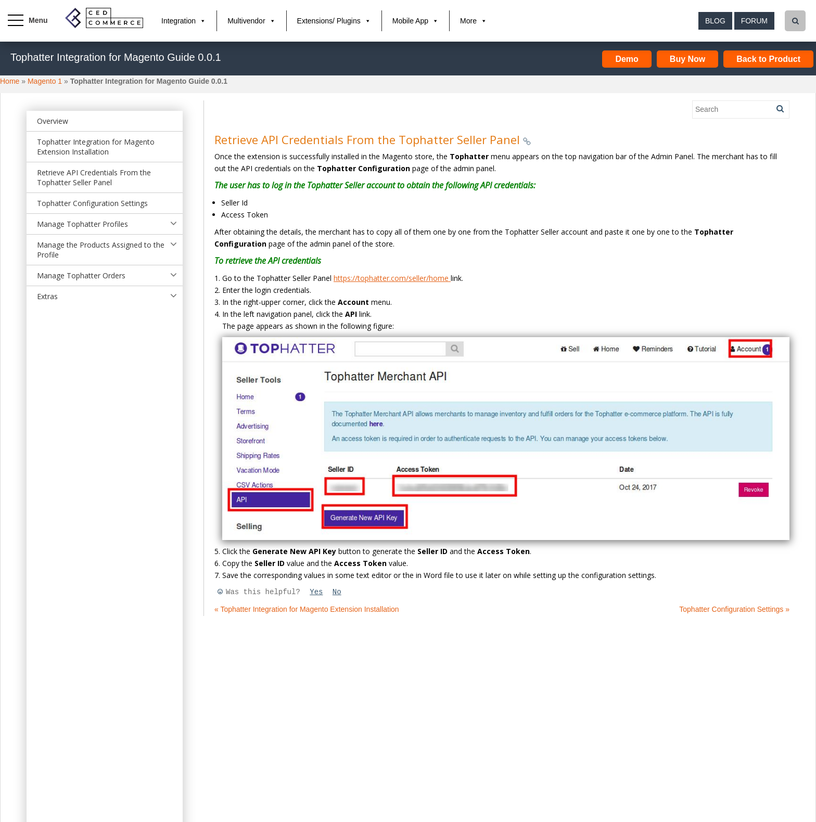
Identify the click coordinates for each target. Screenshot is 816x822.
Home (9, 81)
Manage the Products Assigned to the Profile (100, 250)
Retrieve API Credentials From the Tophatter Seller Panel (94, 177)
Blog (715, 21)
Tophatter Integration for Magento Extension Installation (96, 147)
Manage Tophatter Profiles (82, 224)
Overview (52, 121)
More (468, 21)
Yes (316, 592)
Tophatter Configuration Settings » (734, 609)
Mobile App (410, 21)
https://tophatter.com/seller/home (392, 278)
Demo (626, 59)
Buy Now (687, 59)
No (337, 592)
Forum (754, 21)
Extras (47, 296)
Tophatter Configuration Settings (92, 203)
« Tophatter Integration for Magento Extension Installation (306, 609)
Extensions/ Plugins (329, 21)
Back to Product (768, 59)
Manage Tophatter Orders (81, 275)
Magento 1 (45, 81)
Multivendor (246, 21)
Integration (178, 21)
